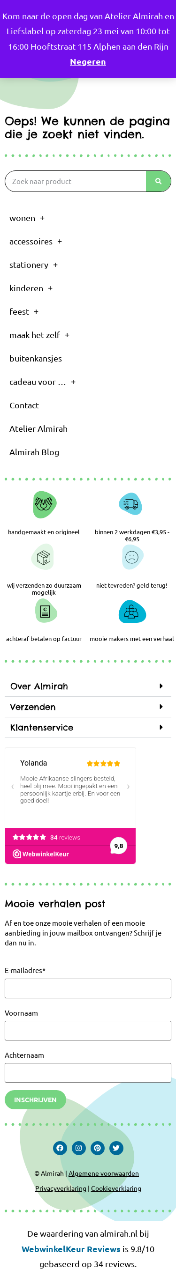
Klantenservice (41, 727)
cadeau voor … (42, 382)
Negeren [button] (88, 61)
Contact (24, 405)
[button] (88, 686)
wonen (27, 218)
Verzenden (33, 706)
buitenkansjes (35, 358)
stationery (33, 264)
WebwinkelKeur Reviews (71, 1248)
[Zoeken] (158, 181)
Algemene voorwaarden (104, 1173)
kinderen (31, 288)
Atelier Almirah (38, 428)
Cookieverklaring (116, 1188)
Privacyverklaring (60, 1188)
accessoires (35, 241)
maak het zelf (39, 335)
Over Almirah (39, 686)
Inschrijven (35, 1099)
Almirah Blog (34, 452)
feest (23, 311)
